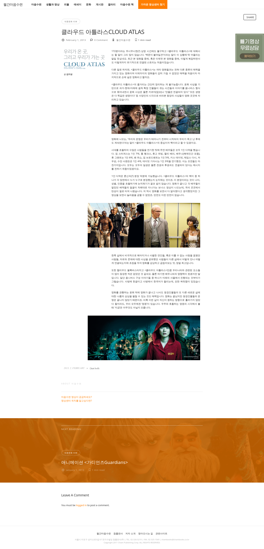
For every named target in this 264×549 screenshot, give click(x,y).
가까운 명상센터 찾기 (153, 4)
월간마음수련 (13, 4)
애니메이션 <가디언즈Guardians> (94, 462)
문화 (88, 4)
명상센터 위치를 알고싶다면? (76, 400)
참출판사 (118, 533)
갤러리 (112, 4)
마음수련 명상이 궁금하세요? (76, 397)
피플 (66, 4)
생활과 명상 (52, 4)
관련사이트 (161, 533)
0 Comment (101, 40)
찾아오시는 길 (145, 533)
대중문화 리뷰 (70, 21)
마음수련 (36, 4)
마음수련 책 (127, 4)
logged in (81, 505)
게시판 (99, 4)
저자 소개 (130, 533)
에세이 (77, 4)
